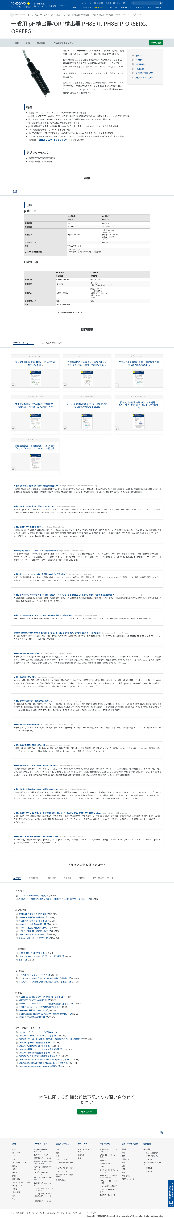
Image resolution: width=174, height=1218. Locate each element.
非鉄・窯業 (16, 1177)
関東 (123, 1154)
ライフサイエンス (62, 1169)
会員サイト (126, 3)
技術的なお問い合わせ (144, 77)
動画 (79, 1156)
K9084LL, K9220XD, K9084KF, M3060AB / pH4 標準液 (43, 1060)
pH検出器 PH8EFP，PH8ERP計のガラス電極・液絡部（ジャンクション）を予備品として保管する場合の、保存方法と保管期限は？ (64, 593)
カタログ (139, 60)
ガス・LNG (16, 1150)
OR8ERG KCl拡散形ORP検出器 (33, 1015)
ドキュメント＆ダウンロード (86, 1148)
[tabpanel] (35, 73)
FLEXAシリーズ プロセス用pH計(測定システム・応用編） (44, 979)
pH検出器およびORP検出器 (31, 950)
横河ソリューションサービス (152, 1161)
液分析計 (66, 15)
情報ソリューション (41, 1153)
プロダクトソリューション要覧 (33, 893)
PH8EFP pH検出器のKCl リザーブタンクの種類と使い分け (36, 549)
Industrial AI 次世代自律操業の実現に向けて (108, 1174)
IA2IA (102, 1164)
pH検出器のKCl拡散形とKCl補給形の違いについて (33, 699)
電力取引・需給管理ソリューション (43, 1165)
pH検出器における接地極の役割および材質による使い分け (36, 788)
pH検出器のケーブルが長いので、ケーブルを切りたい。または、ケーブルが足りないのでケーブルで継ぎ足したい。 (58, 811)
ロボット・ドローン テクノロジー (108, 1180)
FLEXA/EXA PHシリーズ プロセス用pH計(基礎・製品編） (44, 976)
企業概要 (149, 1166)
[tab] (15, 191)
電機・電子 (16, 1190)
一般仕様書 (140, 69)
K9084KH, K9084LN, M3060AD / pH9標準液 (39, 1064)
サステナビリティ (152, 1154)
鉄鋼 (14, 1174)
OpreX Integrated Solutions (40, 1148)
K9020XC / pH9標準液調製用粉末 (34, 1050)
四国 (123, 1170)
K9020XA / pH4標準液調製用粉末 (34, 1043)
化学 (14, 1154)
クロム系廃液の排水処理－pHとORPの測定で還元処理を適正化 (139, 362)
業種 (74, 7)
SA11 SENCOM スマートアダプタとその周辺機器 (41, 954)
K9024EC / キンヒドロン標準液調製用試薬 (38, 1054)
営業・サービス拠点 (143, 7)
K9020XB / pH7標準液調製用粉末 (34, 1040)
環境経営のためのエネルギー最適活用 (43, 1160)
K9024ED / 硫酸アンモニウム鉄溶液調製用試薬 (40, 1047)
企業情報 (157, 7)
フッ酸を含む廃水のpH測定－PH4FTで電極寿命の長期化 (35, 362)
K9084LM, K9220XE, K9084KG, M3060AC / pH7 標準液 (43, 1057)
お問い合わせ (116, 3)
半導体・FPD (17, 1183)
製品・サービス (100, 7)
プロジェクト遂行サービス (64, 1161)
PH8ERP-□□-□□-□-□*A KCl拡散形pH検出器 (39, 1005)
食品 (14, 1167)
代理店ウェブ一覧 (128, 1177)
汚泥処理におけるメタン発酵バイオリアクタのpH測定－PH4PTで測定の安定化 (87, 362)
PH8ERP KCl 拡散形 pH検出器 (32, 918)
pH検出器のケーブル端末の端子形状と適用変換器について (36, 835)
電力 (14, 1157)
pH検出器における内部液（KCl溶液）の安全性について (35, 505)
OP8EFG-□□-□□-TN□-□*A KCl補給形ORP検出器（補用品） (45, 1011)
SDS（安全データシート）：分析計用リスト (37, 1030)
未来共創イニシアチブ (108, 1193)
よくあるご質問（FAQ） (145, 73)
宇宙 (14, 1197)
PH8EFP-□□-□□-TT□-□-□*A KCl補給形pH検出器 (40, 994)
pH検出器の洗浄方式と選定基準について (29, 652)
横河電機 (146, 1147)
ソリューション (85, 7)
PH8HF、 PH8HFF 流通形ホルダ (34, 929)
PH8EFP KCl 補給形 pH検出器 (32, 915)
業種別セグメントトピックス (108, 1154)
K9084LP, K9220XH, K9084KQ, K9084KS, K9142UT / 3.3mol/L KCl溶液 (50, 1037)
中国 (123, 1167)
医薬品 (14, 1164)
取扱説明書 (140, 64)
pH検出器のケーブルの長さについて (27, 525)
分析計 (58, 15)
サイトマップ (91, 1211)
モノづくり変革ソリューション (43, 1176)
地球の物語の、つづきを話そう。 (108, 1148)
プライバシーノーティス (35, 1211)
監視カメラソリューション (43, 1182)
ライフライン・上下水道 (21, 1180)
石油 (14, 1147)
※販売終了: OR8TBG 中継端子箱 (34, 998)
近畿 (123, 1164)
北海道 (124, 1147)
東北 (123, 1150)
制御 (57, 1150)
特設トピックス (127, 7)
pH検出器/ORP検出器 (80, 15)
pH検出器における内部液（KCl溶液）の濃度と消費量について (37, 484)
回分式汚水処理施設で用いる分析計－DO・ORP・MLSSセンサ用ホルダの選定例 (138, 404)
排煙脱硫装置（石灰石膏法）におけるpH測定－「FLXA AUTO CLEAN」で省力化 (35, 445)
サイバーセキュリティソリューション (43, 1187)
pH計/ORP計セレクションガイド (34, 972)
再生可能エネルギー (19, 1160)
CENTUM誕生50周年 (107, 1184)
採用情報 (108, 3)
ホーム (30, 15)
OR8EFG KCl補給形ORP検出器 (33, 1008)
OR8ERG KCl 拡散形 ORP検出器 (33, 922)
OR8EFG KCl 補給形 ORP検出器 (33, 912)
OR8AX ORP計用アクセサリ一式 (34, 935)
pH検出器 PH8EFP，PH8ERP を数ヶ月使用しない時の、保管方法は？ (40, 573)
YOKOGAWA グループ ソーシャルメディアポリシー (65, 1211)
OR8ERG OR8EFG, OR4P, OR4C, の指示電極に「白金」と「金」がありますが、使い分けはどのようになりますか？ (58, 631)
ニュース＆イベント (85, 3)
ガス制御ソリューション (43, 1199)
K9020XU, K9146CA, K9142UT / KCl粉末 (37, 1033)
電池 (14, 1193)
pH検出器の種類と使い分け (24, 675)
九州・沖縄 (125, 1174)
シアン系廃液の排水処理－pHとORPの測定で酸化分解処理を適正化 (87, 404)
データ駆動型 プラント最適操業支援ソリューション (43, 1193)
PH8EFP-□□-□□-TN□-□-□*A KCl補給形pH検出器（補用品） (45, 1001)
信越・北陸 (125, 1157)
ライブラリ (113, 7)
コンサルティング (62, 1157)
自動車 (14, 1187)
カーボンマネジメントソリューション (43, 1171)
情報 (57, 1147)
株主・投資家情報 (98, 3)
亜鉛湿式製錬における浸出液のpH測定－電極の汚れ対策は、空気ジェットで (35, 404)
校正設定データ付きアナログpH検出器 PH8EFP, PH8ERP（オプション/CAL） (54, 896)
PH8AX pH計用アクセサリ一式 (33, 932)
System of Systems (107, 1161)
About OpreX (104, 1158)
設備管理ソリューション (43, 1156)
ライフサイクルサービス (64, 1166)
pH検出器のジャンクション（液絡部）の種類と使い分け (35, 764)
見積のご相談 (156, 43)
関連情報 (81, 1153)
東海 (123, 1160)
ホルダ (22, 957)
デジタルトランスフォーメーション (109, 1169)
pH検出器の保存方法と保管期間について (29, 723)
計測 (51, 15)
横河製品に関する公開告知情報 (64, 1173)
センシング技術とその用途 (108, 1188)
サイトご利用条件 (17, 1211)
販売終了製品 (61, 1178)
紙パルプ (15, 1170)
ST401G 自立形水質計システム (34, 925)
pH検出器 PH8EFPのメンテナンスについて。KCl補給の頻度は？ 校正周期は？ (44, 614)
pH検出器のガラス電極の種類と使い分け (29, 743)
